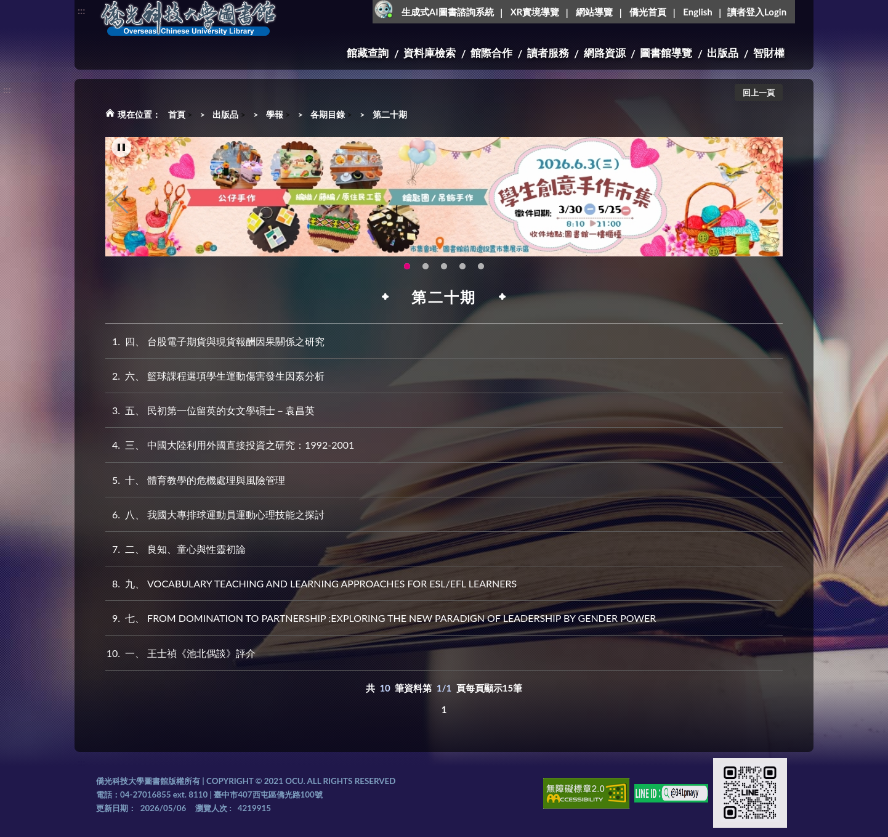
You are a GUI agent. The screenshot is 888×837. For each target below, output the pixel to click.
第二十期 (390, 114)
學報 (274, 114)
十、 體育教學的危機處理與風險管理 (195, 480)
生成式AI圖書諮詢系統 (448, 11)
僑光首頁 (647, 11)
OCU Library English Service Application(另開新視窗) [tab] (425, 267)
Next (767, 200)
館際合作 (491, 52)
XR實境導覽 (535, 11)
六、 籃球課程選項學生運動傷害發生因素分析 (215, 376)
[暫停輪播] (121, 148)
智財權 (769, 52)
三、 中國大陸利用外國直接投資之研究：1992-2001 (229, 445)
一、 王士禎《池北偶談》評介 (180, 653)
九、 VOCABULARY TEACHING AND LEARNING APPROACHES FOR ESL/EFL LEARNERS (311, 583)
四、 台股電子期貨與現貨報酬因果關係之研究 (215, 341)
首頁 (176, 114)
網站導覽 (594, 11)
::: (81, 10)
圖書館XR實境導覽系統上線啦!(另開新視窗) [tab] (444, 267)
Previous (120, 200)
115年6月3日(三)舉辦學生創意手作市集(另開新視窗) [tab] (407, 267)
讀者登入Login (756, 11)
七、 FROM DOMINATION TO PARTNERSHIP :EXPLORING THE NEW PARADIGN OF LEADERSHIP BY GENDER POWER (380, 618)
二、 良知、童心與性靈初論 (175, 549)
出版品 (722, 52)
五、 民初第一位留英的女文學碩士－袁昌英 (210, 410)
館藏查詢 (368, 52)
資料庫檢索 (429, 52)
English (697, 11)
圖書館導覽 (666, 52)
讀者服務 (548, 52)
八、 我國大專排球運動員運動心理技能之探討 (215, 514)
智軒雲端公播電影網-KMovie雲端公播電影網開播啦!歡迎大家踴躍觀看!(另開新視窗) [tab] (462, 267)
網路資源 (605, 52)
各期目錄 (327, 114)
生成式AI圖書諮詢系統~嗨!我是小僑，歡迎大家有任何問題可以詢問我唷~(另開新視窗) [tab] (481, 267)
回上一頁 (759, 92)
